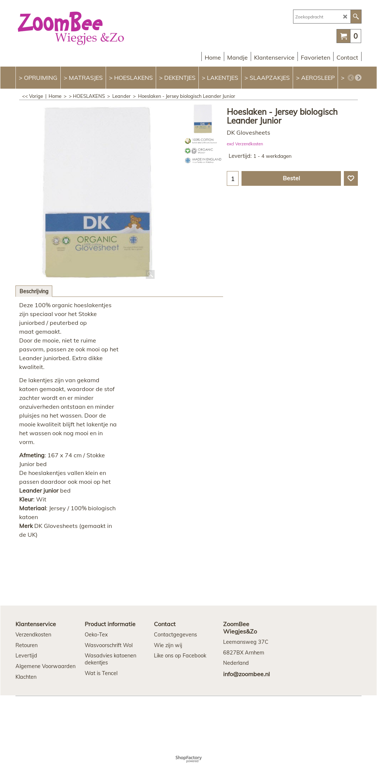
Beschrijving (34, 291)
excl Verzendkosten (245, 143)
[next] (358, 77)
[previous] (351, 77)
